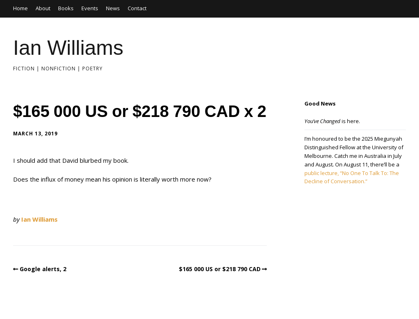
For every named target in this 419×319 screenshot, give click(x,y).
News (113, 8)
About (43, 8)
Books (66, 8)
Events (89, 8)
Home (20, 8)
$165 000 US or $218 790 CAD (220, 269)
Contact (137, 8)
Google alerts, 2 (43, 269)
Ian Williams (68, 47)
